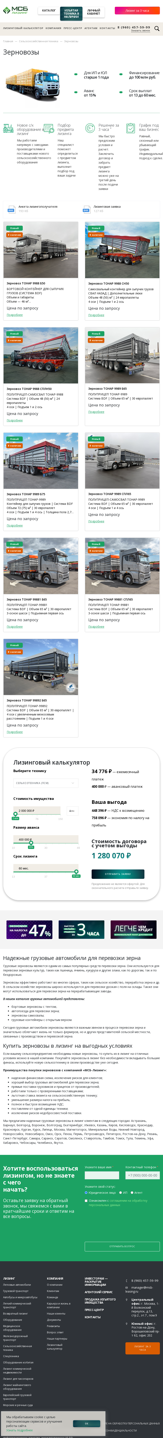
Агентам (91, 28)
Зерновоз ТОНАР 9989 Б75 (26, 494)
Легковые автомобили (17, 1285)
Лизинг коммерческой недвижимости (17, 1371)
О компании (54, 1285)
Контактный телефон (140, 1168)
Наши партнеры (57, 1339)
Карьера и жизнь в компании (58, 1306)
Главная (8, 41)
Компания (53, 28)
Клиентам (53, 1292)
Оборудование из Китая (18, 1363)
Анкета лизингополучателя (38, 207)
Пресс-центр (73, 28)
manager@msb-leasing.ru (139, 1290)
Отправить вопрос (122, 1247)
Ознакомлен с (118, 1203)
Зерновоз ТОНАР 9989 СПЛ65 (109, 494)
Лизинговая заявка (107, 207)
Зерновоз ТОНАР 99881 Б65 (27, 599)
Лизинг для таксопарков (18, 1379)
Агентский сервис (99, 1293)
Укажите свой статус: (100, 1187)
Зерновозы (71, 41)
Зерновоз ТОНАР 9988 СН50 (108, 283)
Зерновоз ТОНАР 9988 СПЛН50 (29, 389)
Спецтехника (11, 1357)
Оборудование (12, 1320)
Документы (54, 1320)
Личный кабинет (93, 11)
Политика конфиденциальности (113, 1431)
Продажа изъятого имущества (100, 1301)
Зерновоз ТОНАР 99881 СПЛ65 (110, 599)
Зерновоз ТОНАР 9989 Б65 (107, 389)
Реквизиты (53, 1327)
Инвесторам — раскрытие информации (96, 1282)
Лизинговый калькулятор (23, 28)
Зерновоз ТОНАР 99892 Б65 (27, 700)
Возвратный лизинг (15, 1314)
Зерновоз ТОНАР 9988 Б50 (26, 283)
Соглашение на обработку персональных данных (125, 1424)
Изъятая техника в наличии (71, 13)
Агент (138, 1193)
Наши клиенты (56, 1314)
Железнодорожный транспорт (15, 1339)
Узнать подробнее (19, 1430)
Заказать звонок (140, 30)
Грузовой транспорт (15, 1292)
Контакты (107, 28)
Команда (52, 1298)
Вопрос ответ (55, 1333)
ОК (86, 1423)
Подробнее (15, 315)
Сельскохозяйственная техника (38, 41)
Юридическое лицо (102, 1193)
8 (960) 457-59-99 (134, 27)
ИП (125, 1193)
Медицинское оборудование (12, 1328)
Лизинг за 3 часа (137, 11)
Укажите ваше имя (98, 1168)
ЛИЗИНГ (9, 1279)
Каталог (49, 10)
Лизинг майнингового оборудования (17, 1387)
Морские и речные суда (18, 1406)
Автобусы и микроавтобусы (20, 1298)
